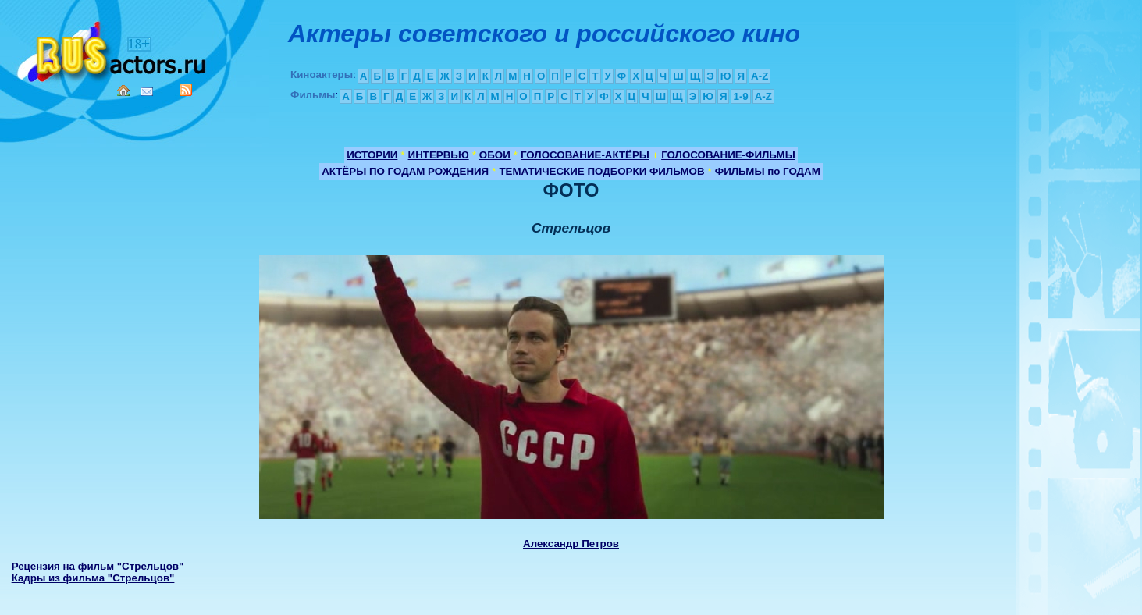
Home (123, 90)
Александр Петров (571, 543)
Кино (113, 49)
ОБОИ (495, 155)
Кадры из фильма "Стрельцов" (93, 578)
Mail (147, 91)
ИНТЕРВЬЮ (438, 155)
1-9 (740, 96)
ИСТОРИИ (372, 155)
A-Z (759, 76)
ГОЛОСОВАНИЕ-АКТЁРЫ (585, 155)
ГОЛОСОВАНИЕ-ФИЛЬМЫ (728, 155)
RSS (186, 90)
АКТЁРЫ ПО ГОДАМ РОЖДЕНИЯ (405, 171)
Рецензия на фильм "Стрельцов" (98, 566)
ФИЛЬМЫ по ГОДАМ (767, 171)
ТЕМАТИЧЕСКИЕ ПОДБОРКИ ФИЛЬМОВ (601, 171)
